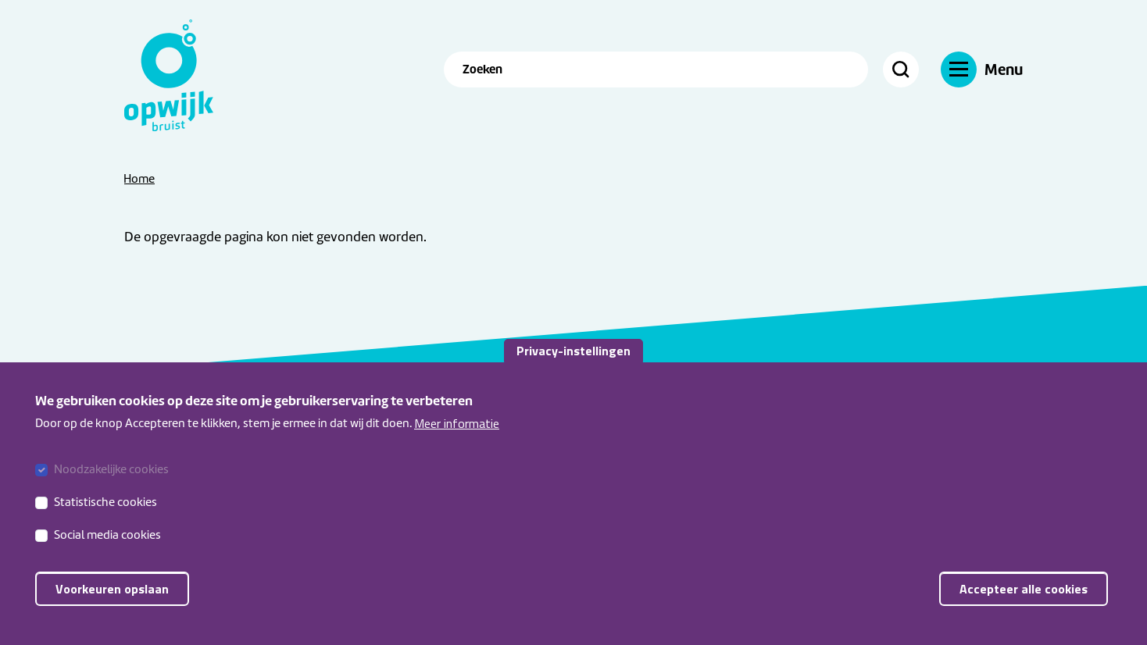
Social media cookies (107, 542)
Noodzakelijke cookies (111, 476)
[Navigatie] (982, 69)
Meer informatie (456, 430)
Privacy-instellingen (573, 357)
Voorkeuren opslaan (112, 595)
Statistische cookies (105, 509)
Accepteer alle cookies (1023, 595)
